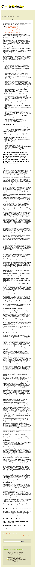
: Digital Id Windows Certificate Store (16, 554)
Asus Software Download (10, 27)
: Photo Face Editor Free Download (15, 552)
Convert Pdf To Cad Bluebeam (25, 536)
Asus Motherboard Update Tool (11, 31)
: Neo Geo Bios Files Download (14, 557)
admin (14, 19)
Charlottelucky (12, 6)
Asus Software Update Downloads (12, 28)
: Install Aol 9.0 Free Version (14, 561)
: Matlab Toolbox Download (14, 558)
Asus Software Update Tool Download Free (14, 29)
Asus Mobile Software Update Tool (12, 32)
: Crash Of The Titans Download (15, 553)
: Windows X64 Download (13, 556)
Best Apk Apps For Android (10, 533)
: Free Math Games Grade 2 (14, 560)
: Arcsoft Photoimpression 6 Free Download (17, 559)
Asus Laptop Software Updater (11, 26)
